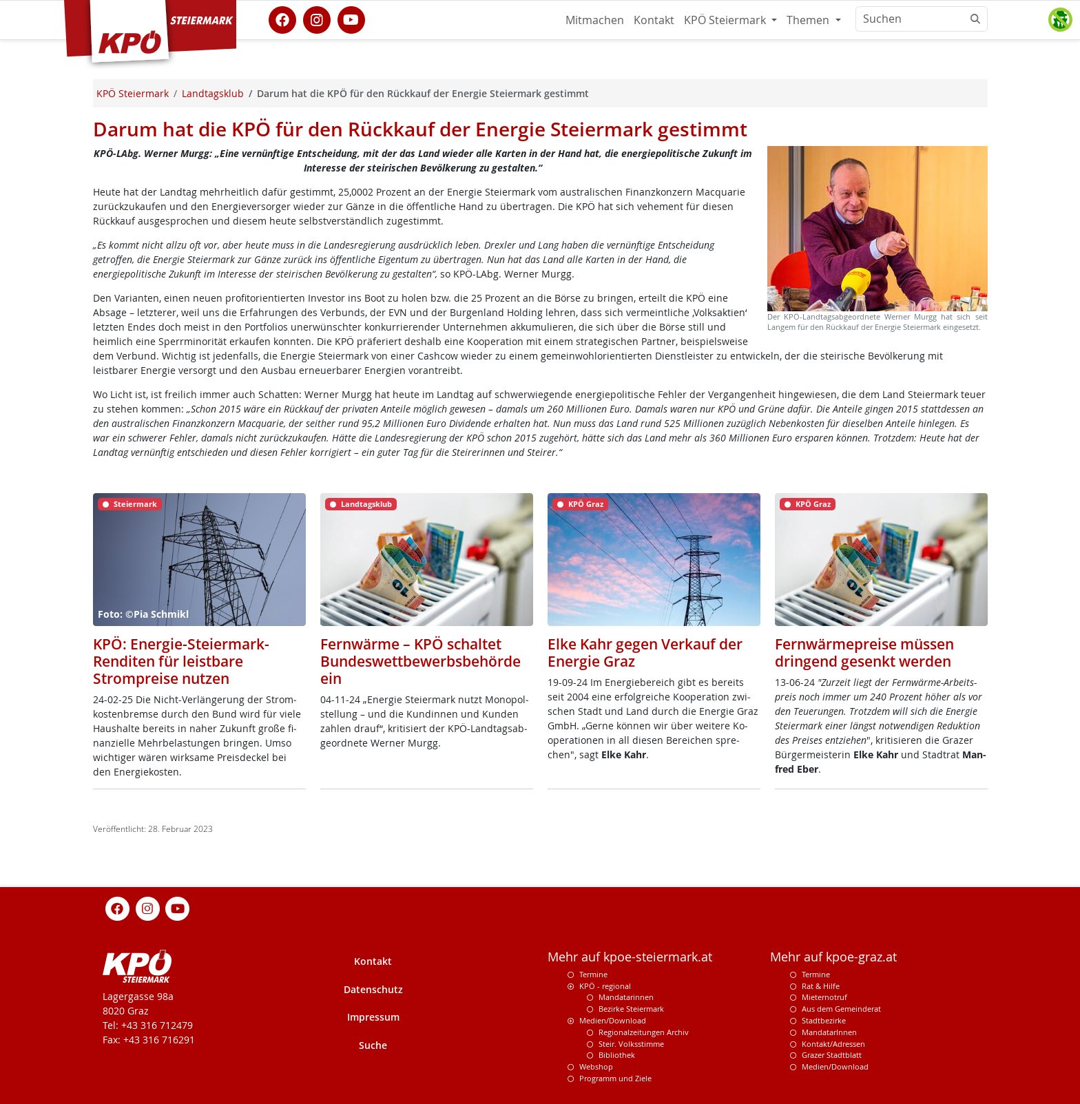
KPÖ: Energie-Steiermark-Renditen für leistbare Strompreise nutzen (181, 661)
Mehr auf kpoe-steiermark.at (630, 957)
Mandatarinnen (626, 997)
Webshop (596, 1066)
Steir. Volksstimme (631, 1044)
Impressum (373, 1016)
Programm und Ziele (615, 1078)
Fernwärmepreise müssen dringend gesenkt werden (864, 652)
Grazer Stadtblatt (832, 1055)
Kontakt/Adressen (833, 1044)
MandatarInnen (829, 1032)
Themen (809, 20)
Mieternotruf (824, 997)
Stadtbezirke (824, 1020)
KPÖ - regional (605, 986)
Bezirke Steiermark (631, 1008)
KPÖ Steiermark (726, 20)
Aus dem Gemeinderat (841, 1008)
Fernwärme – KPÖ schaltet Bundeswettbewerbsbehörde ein (420, 661)
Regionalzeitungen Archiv (644, 1032)
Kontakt (654, 20)
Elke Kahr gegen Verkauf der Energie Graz (645, 652)
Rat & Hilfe (821, 986)
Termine (593, 974)
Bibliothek (617, 1055)
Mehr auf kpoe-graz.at (833, 957)
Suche (373, 1045)
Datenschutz (373, 989)
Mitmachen (594, 20)
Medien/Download (612, 1020)
